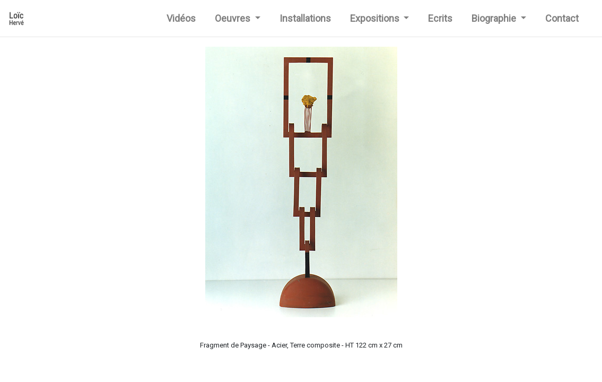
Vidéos (183, 17)
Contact (562, 18)
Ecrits (440, 18)
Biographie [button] (495, 18)
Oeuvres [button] (233, 18)
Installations (305, 18)
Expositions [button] (376, 18)
